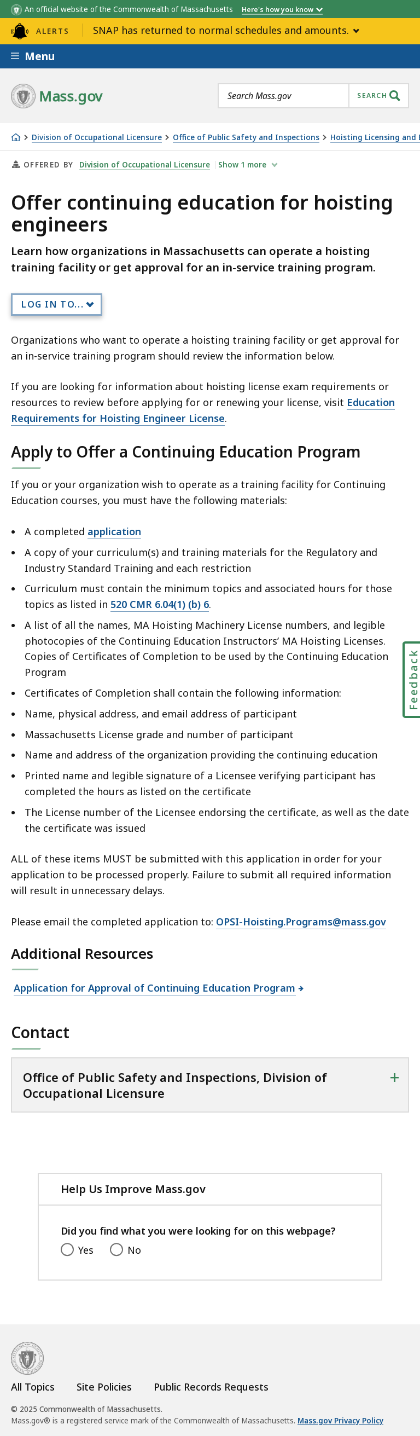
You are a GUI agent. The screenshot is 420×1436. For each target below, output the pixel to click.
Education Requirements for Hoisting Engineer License (203, 410)
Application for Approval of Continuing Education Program (155, 987)
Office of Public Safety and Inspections (246, 137)
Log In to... (52, 304)
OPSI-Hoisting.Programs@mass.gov (301, 921)
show (243, 165)
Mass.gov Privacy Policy (340, 1421)
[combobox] (313, 95)
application (114, 531)
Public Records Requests (211, 1386)
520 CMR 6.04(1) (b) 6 (159, 604)
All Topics (33, 1386)
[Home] (15, 137)
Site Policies (104, 1386)
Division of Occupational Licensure (97, 137)
